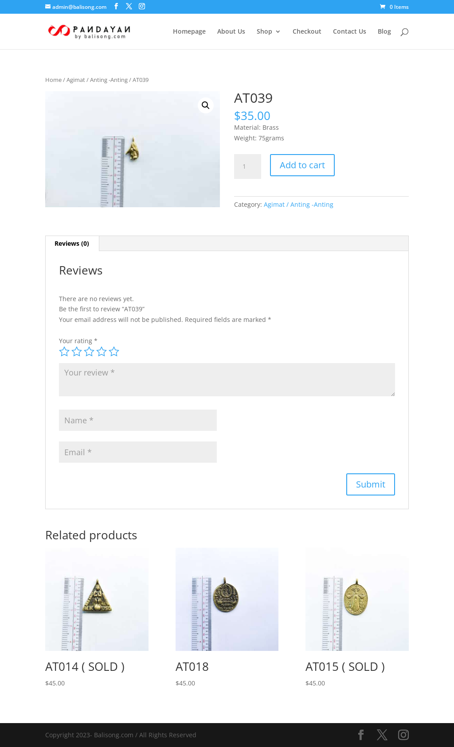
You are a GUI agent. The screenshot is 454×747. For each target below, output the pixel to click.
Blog (384, 31)
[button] (206, 105)
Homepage (189, 31)
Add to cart (302, 165)
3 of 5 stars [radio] (89, 351)
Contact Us (349, 31)
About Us (231, 31)
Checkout (307, 31)
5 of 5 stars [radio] (114, 351)
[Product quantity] (247, 166)
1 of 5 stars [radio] (64, 351)
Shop (264, 31)
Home (53, 80)
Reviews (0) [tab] (72, 243)
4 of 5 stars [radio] (101, 351)
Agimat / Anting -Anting (97, 80)
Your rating (78, 341)
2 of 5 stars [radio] (76, 351)
